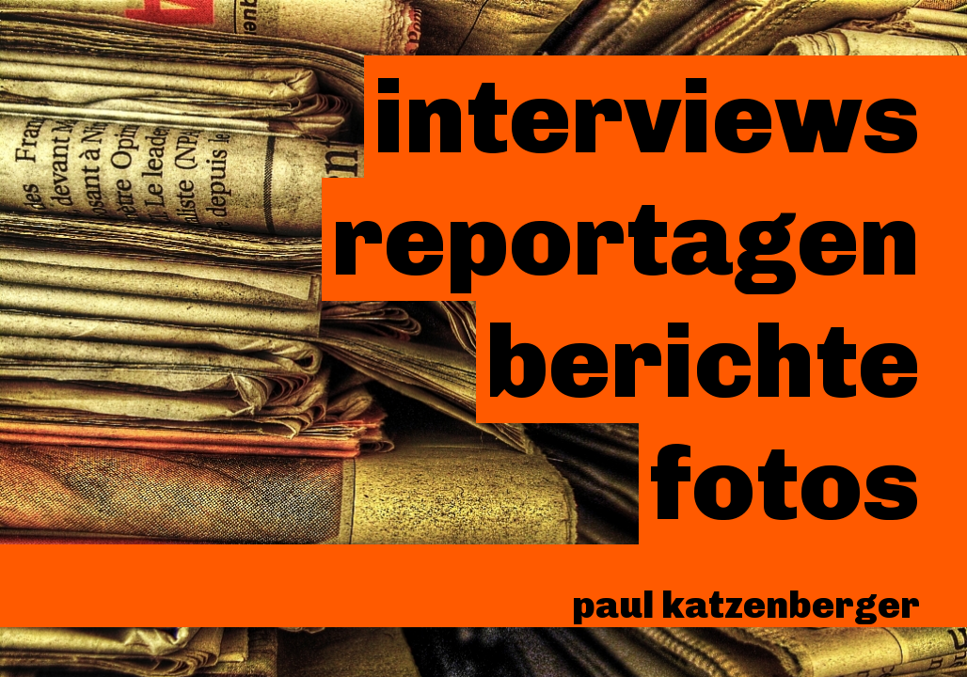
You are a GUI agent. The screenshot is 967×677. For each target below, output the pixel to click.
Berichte (702, 361)
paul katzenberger (746, 604)
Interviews (646, 117)
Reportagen (625, 239)
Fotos (784, 483)
